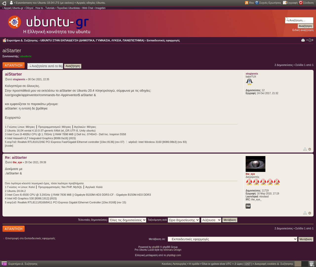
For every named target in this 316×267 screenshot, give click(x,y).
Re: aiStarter (16, 157)
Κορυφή (309, 149)
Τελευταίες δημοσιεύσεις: (112, 219)
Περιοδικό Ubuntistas (68, 8)
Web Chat (87, 8)
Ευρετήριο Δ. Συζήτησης (22, 40)
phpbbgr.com (174, 255)
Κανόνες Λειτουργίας (174, 263)
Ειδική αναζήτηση (303, 29)
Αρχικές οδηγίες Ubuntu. (91, 2)
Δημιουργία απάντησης (13, 65)
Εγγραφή (292, 2)
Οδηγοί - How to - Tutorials (40, 8)
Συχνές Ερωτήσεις (270, 2)
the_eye (17, 162)
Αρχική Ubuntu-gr (13, 8)
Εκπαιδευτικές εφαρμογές (163, 40)
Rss (251, 2)
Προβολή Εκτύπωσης (303, 40)
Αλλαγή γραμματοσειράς (310, 40)
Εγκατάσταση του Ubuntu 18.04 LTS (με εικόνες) (45, 2)
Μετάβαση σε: (157, 239)
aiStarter (11, 50)
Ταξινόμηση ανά (174, 219)
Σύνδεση (308, 2)
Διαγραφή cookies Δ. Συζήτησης (274, 263)
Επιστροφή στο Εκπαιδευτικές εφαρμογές (30, 238)
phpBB (155, 247)
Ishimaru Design (172, 249)
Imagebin (100, 8)
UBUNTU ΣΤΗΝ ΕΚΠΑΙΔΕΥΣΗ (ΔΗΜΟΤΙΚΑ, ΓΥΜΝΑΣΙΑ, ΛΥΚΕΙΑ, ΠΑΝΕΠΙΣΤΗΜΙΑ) (92, 40)
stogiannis (19, 79)
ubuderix (25, 56)
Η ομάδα (194, 263)
